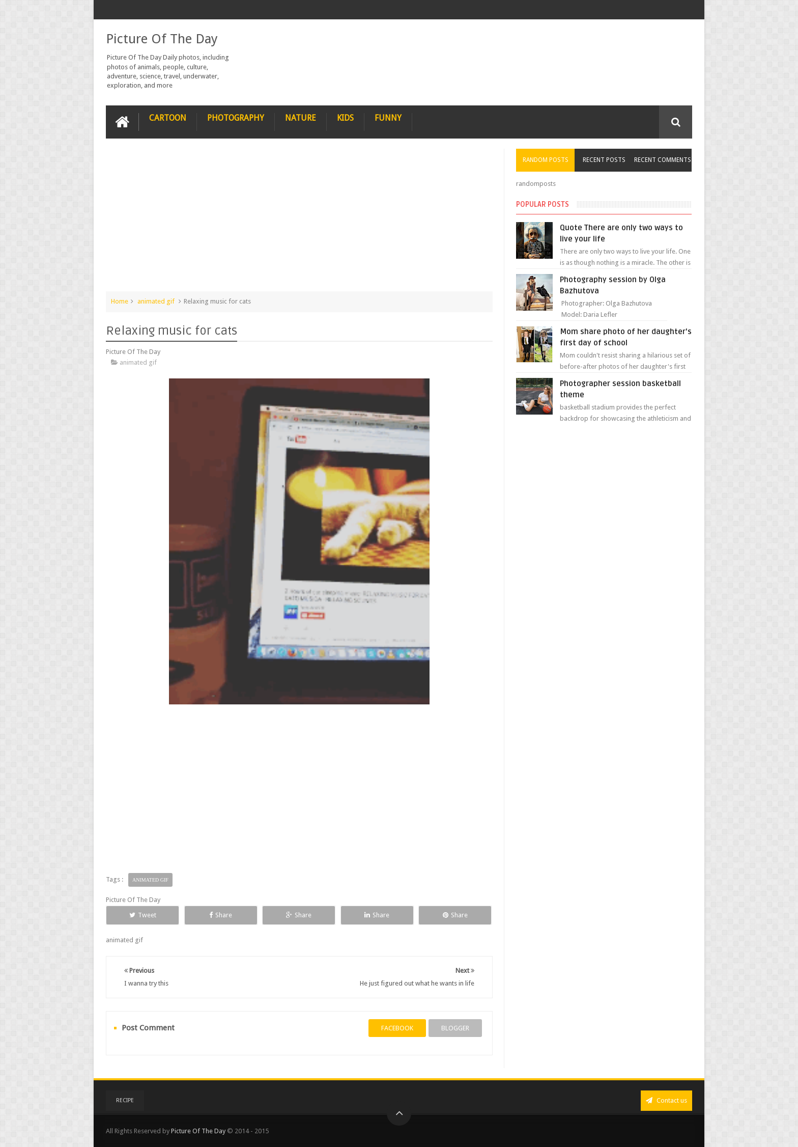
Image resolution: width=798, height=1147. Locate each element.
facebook (397, 1028)
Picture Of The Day (162, 38)
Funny (388, 118)
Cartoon (167, 118)
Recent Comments (662, 159)
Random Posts (545, 159)
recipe (125, 1100)
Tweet (142, 915)
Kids (345, 118)
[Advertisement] (299, 220)
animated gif (156, 301)
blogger (455, 1028)
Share (220, 915)
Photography (235, 118)
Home (119, 301)
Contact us (666, 1100)
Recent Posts (604, 159)
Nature (300, 118)
